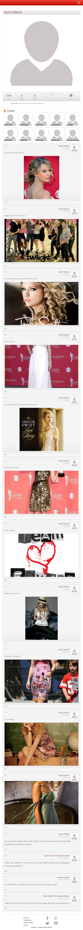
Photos (22, 99)
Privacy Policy (27, 920)
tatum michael (64, 834)
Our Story (26, 917)
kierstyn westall (62, 856)
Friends (8, 110)
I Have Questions (28, 922)
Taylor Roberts (63, 146)
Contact (25, 925)
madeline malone (61, 896)
